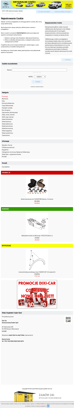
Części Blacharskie (7, 105)
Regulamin (5, 150)
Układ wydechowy (7, 133)
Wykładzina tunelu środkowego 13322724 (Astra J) (37, 235)
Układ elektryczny (7, 124)
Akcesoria (5, 99)
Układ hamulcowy (7, 126)
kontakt (4, 331)
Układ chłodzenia (7, 119)
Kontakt (4, 156)
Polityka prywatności (8, 147)
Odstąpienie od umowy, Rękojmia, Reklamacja (16, 152)
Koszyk (4, 163)
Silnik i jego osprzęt (7, 117)
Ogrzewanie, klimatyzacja (10, 112)
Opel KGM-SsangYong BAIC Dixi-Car (42, 388)
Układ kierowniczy (7, 128)
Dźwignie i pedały (7, 108)
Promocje (5, 96)
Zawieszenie (6, 135)
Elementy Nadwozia (8, 103)
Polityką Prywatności (41, 403)
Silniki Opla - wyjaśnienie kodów (11, 154)
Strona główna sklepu (8, 13)
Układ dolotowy (6, 121)
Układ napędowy (7, 131)
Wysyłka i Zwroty (7, 145)
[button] (44, 11)
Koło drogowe (6, 110)
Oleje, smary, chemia (8, 114)
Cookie (18, 13)
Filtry (3, 101)
